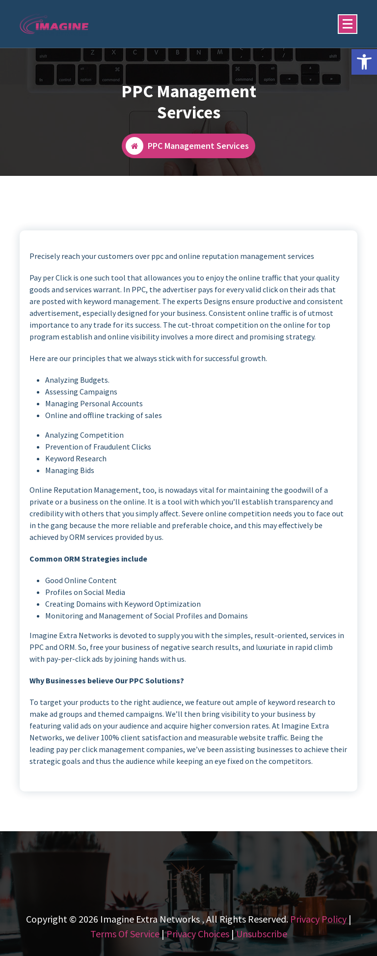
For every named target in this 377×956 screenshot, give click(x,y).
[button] (364, 62)
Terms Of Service (125, 934)
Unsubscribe (261, 934)
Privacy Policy (318, 919)
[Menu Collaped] (347, 24)
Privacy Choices (197, 934)
